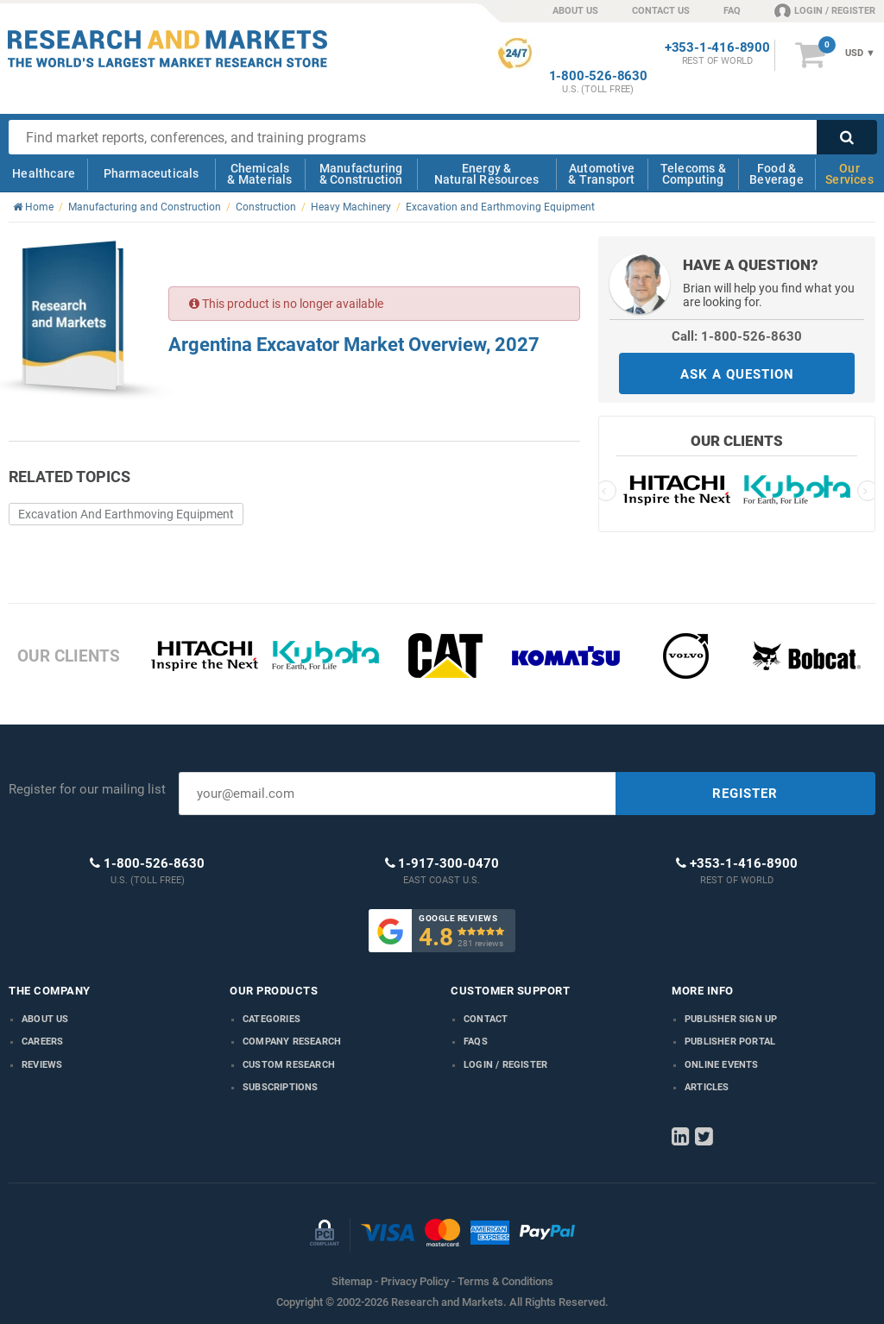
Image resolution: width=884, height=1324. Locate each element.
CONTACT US (661, 10)
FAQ (732, 10)
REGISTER (745, 793)
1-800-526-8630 (598, 76)
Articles (707, 1087)
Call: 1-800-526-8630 (737, 336)
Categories (271, 1019)
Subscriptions (281, 1087)
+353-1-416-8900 (717, 48)
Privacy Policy (415, 1281)
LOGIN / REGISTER (824, 10)
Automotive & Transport (601, 173)
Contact (486, 1019)
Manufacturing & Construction (361, 173)
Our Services (849, 173)
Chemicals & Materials (259, 173)
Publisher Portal (730, 1041)
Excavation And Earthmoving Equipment (126, 514)
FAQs (476, 1041)
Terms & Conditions (505, 1281)
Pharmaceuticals (151, 173)
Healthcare (43, 173)
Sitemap (352, 1281)
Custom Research (289, 1064)
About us (45, 1019)
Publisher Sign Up (731, 1019)
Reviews (42, 1064)
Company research (292, 1041)
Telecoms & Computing (693, 173)
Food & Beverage (776, 173)
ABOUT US (575, 10)
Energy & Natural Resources (486, 173)
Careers (42, 1041)
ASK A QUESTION (737, 374)
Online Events (722, 1064)
